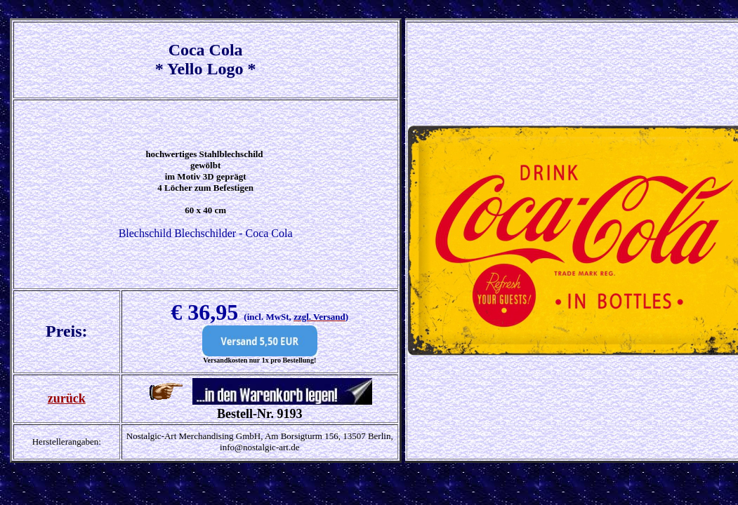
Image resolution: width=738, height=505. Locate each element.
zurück (67, 398)
